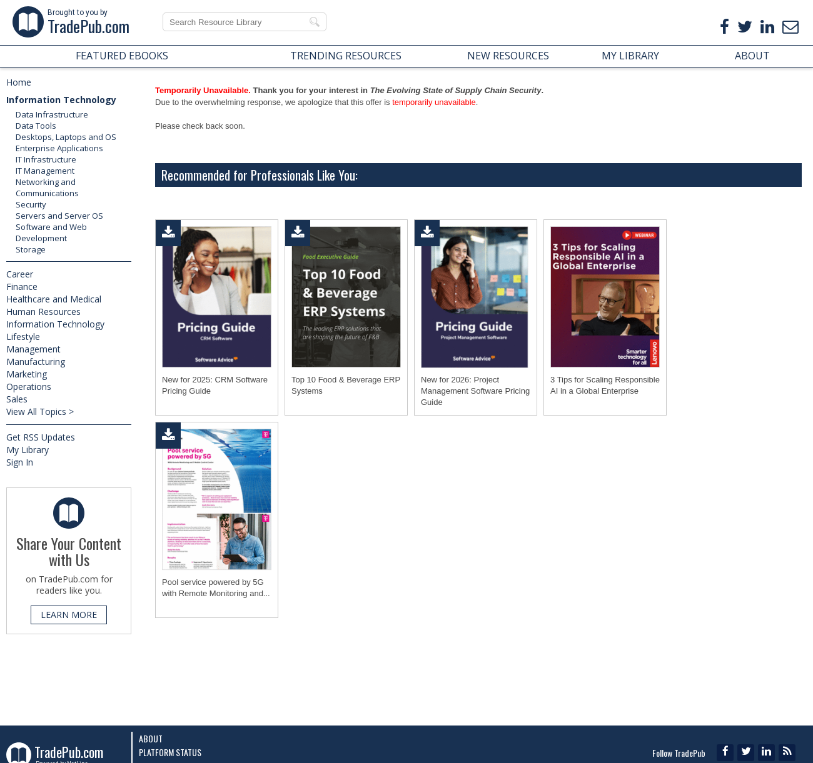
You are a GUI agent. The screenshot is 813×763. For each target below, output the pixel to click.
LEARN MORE (69, 615)
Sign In (19, 462)
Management (33, 349)
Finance (22, 286)
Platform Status (170, 752)
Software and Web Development (51, 232)
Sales (17, 399)
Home (18, 82)
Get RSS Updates (40, 437)
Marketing (26, 374)
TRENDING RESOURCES (345, 55)
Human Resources (43, 311)
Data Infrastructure (52, 114)
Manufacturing (35, 361)
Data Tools (36, 125)
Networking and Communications (47, 187)
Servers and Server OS (59, 215)
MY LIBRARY (630, 55)
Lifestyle (23, 336)
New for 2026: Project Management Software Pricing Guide (475, 391)
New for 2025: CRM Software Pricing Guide (215, 385)
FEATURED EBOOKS (122, 55)
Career (19, 274)
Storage (31, 249)
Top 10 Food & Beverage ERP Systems (345, 385)
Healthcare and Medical (53, 299)
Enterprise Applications (59, 148)
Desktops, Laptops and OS (66, 136)
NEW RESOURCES (508, 55)
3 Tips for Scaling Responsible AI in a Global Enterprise (605, 385)
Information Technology (61, 100)
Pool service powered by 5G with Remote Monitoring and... (216, 587)
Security (31, 204)
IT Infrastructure (46, 159)
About (151, 738)
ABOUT (752, 55)
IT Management (45, 170)
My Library (27, 450)
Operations (28, 386)
